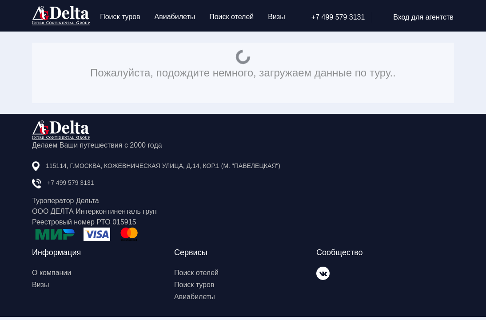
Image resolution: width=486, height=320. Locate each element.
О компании (51, 272)
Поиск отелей (231, 16)
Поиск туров (120, 16)
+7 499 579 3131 (331, 17)
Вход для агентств (416, 17)
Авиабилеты (175, 16)
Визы (276, 16)
